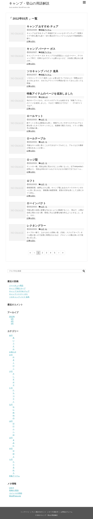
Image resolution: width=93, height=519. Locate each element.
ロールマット (35, 115)
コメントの (15, 493)
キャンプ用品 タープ (17, 288)
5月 (12, 319)
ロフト (31, 180)
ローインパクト (36, 203)
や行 (11, 449)
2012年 (12, 317)
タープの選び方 (53, 512)
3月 (12, 323)
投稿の (14, 490)
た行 (11, 388)
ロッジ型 (32, 159)
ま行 (11, 438)
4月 (12, 321)
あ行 (11, 335)
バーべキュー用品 (16, 286)
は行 (11, 421)
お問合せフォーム (66, 512)
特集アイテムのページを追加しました (50, 93)
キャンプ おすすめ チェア (42, 26)
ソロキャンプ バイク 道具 (42, 71)
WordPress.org (15, 496)
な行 (11, 404)
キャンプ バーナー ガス (41, 48)
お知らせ (44, 97)
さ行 (11, 371)
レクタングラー (36, 225)
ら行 (42, 120)
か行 (11, 355)
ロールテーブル (36, 138)
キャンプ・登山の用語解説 (29, 3)
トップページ (25, 512)
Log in (11, 488)
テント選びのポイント (39, 512)
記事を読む (31, 41)
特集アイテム (46, 30)
